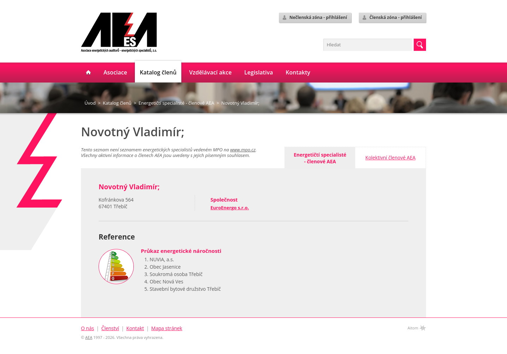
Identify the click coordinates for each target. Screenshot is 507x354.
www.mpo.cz (243, 149)
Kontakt (135, 328)
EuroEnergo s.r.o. (230, 207)
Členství (110, 328)
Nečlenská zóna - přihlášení (314, 17)
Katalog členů (117, 103)
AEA (88, 337)
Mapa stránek (166, 328)
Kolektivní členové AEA (390, 157)
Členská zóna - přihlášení (392, 17)
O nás (87, 328)
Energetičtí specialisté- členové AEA (320, 158)
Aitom (412, 327)
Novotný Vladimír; (240, 103)
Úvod (90, 103)
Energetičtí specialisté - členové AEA (176, 103)
